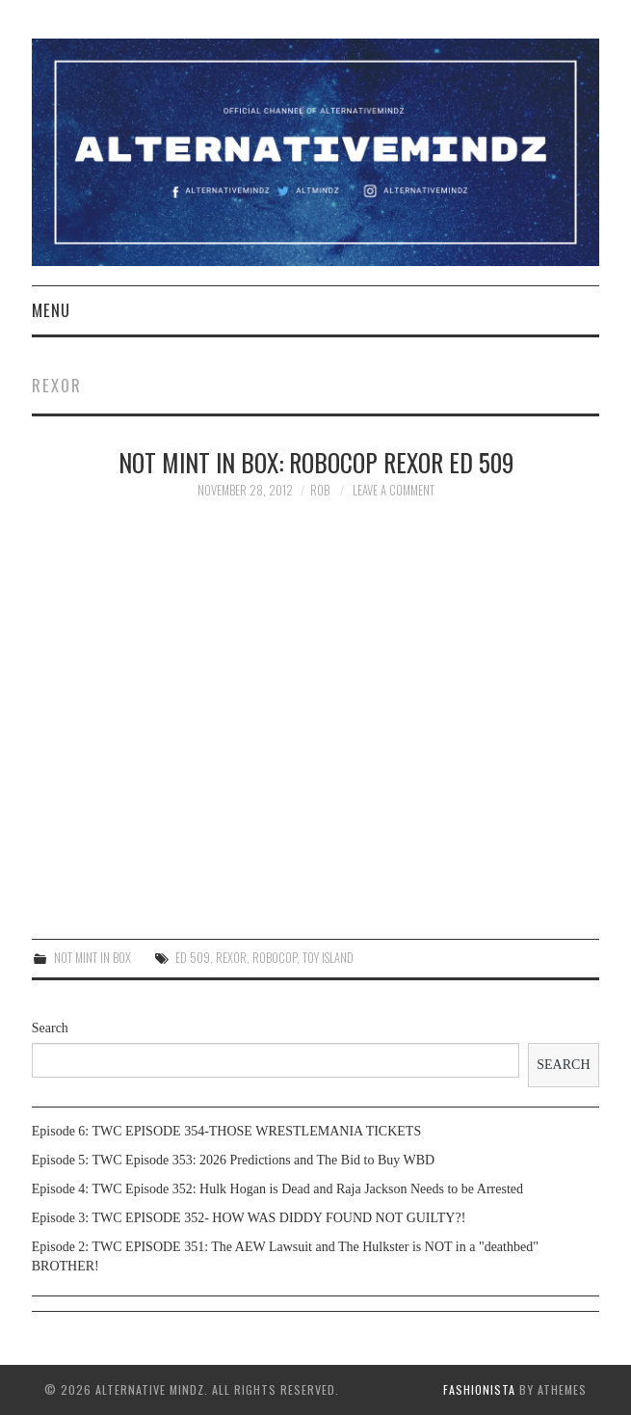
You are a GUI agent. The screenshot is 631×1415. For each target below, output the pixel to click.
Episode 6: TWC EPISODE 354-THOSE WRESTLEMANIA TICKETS (226, 1131)
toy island (328, 957)
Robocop (274, 957)
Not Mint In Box (92, 957)
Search (50, 1028)
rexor (231, 957)
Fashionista (479, 1389)
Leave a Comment (393, 490)
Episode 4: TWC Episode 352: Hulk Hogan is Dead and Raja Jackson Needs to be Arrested (277, 1189)
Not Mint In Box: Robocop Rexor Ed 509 (315, 461)
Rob (319, 490)
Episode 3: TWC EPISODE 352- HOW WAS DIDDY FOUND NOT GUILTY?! (249, 1218)
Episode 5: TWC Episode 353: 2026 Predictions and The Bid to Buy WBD (233, 1160)
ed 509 (192, 957)
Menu (51, 310)
